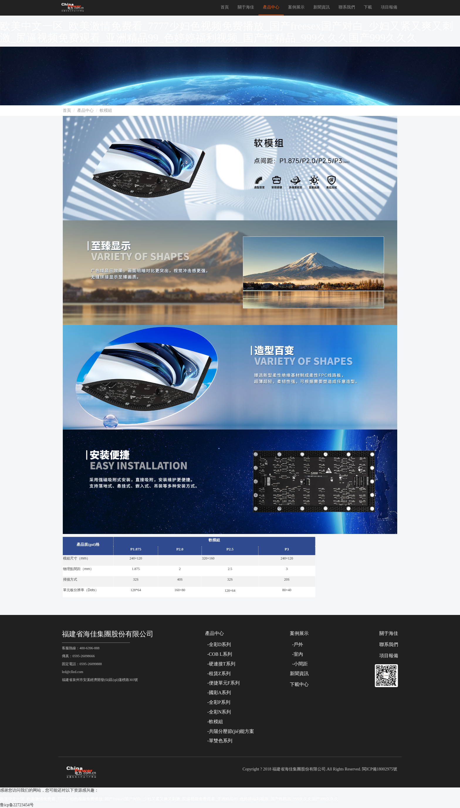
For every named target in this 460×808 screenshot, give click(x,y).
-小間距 (299, 663)
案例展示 (296, 7)
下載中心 (299, 684)
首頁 (225, 7)
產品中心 (271, 7)
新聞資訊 (321, 7)
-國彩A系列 (218, 692)
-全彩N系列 (218, 711)
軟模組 (106, 110)
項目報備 (389, 7)
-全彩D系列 (218, 644)
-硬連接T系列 (220, 663)
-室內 (296, 654)
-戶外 (296, 644)
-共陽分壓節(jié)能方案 (229, 731)
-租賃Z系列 (218, 673)
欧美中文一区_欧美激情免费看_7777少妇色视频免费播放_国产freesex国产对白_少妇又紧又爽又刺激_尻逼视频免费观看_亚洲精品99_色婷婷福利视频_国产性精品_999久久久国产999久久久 (226, 32)
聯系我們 (347, 7)
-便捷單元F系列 (222, 682)
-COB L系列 (218, 654)
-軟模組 (214, 721)
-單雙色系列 (218, 740)
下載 (368, 7)
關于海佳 (246, 7)
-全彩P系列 (217, 702)
